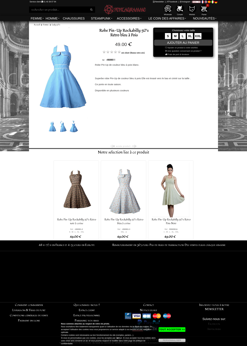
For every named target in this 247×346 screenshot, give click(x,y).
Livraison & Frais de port (29, 310)
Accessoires (128, 18)
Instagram (185, 2)
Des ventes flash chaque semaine (205, 245)
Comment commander (29, 305)
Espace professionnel (86, 315)
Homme (52, 18)
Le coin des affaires (166, 18)
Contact (148, 305)
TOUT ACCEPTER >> (172, 329)
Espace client (87, 310)
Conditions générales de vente (29, 315)
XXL (198, 36)
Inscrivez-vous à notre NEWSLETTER (214, 307)
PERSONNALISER (172, 340)
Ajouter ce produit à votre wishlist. (181, 47)
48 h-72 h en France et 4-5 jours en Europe (67, 245)
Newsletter (158, 2)
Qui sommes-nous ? (87, 305)
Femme (36, 18)
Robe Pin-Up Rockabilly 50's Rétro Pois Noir (171, 221)
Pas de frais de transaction (166, 245)
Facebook (172, 2)
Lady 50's (56, 24)
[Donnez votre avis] (137, 52)
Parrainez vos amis (87, 321)
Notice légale (148, 310)
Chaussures (74, 18)
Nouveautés (204, 18)
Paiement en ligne (29, 321)
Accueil (37, 24)
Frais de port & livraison (177, 54)
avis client (125, 52)
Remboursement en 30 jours (130, 245)
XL (190, 36)
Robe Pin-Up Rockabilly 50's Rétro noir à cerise (76, 221)
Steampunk (100, 18)
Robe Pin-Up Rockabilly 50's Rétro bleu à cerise (123, 221)
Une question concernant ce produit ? (183, 51)
